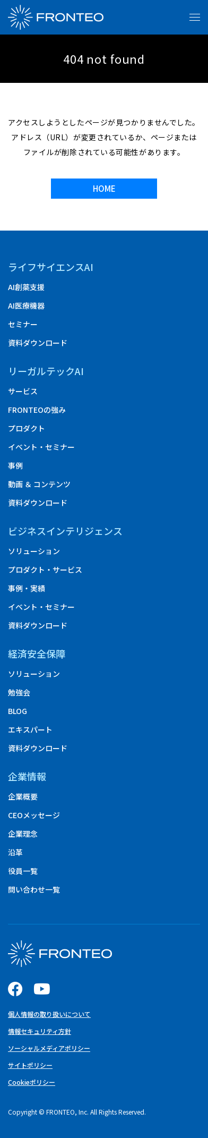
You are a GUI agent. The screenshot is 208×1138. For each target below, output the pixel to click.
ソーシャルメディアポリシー (49, 1047)
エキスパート (30, 729)
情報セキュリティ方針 (39, 1030)
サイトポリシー (30, 1064)
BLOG (17, 711)
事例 (15, 465)
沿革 (15, 852)
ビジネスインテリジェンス (65, 531)
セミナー (23, 324)
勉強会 (19, 692)
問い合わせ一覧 (34, 889)
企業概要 (23, 796)
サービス (23, 391)
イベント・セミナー (41, 446)
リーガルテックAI (46, 371)
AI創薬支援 (26, 287)
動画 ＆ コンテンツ (39, 484)
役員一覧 (23, 870)
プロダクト (26, 428)
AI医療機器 (26, 305)
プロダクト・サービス (45, 569)
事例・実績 (26, 588)
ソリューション (34, 551)
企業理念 (23, 833)
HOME (104, 188)
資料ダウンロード (37, 342)
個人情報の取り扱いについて (49, 1013)
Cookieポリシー (31, 1081)
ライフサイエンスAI (50, 267)
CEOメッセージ (34, 815)
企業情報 (27, 776)
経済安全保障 (36, 653)
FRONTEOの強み (37, 409)
